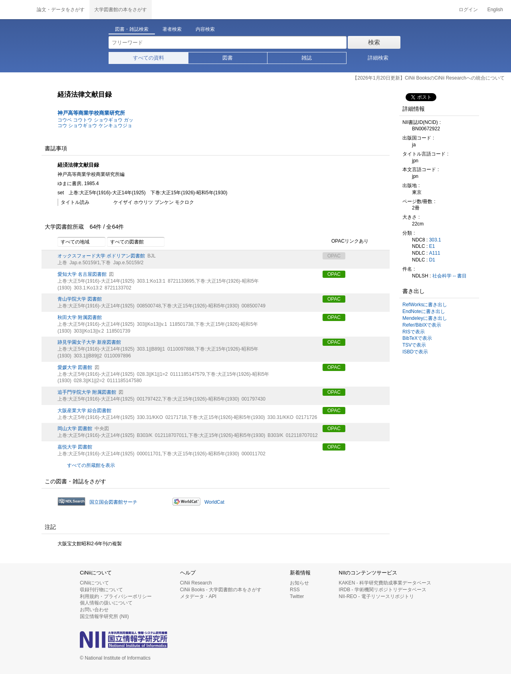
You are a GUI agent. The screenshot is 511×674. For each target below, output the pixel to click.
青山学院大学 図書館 (79, 299)
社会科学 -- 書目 (449, 276)
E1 (432, 246)
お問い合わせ (94, 609)
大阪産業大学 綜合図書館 (84, 410)
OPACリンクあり (345, 241)
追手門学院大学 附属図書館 (86, 392)
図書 (227, 58)
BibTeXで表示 (417, 338)
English (495, 9)
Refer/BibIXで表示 (421, 325)
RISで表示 (413, 332)
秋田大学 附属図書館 (79, 317)
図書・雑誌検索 (132, 29)
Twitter (297, 596)
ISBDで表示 (415, 352)
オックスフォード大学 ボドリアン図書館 (101, 256)
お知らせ (299, 583)
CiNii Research (196, 583)
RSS (295, 589)
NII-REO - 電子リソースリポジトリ (376, 596)
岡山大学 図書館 (74, 428)
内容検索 (205, 29)
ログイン (468, 9)
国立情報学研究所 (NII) (104, 616)
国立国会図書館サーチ (113, 502)
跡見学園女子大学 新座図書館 (89, 342)
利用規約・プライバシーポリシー (116, 596)
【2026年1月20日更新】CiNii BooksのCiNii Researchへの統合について (429, 78)
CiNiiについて (94, 583)
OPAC (334, 274)
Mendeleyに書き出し (424, 318)
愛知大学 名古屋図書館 (82, 274)
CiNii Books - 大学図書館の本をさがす (221, 589)
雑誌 (306, 58)
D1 (432, 260)
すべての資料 (148, 58)
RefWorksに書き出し (424, 304)
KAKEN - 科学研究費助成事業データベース (385, 583)
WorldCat (214, 502)
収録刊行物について (101, 589)
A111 (434, 253)
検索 (374, 42)
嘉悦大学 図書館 (74, 447)
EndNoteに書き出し (423, 311)
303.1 (435, 240)
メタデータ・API (198, 596)
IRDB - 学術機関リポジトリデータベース (382, 589)
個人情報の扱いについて (106, 603)
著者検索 (172, 29)
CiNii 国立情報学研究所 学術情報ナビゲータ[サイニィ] (16, 9)
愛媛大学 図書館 (74, 367)
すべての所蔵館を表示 (91, 465)
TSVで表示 (414, 345)
